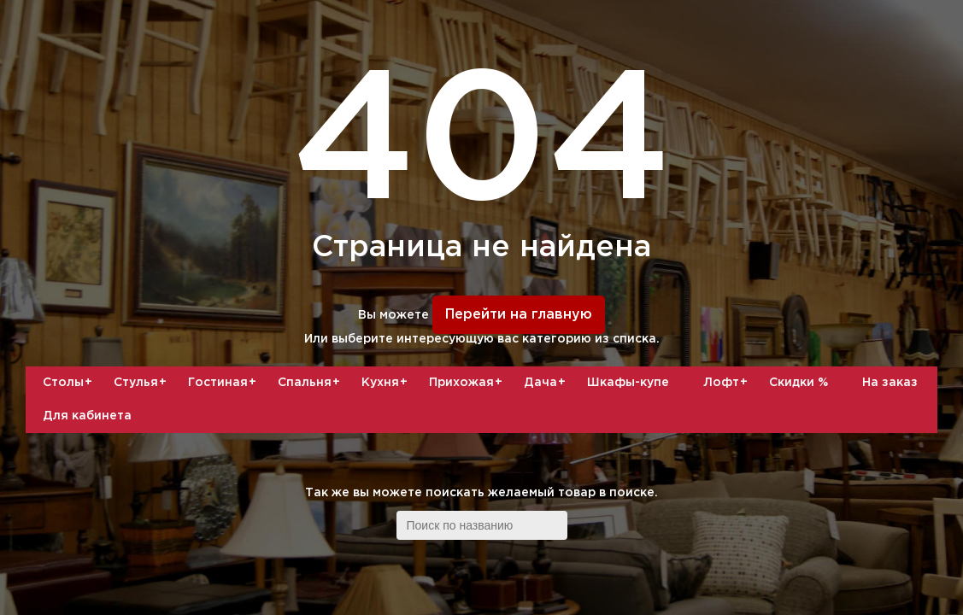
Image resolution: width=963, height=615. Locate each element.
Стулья (142, 383)
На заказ (890, 383)
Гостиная (224, 383)
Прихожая (468, 383)
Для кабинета (87, 416)
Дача (547, 383)
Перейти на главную (518, 314)
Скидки (798, 383)
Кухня (386, 383)
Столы (70, 383)
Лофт (727, 383)
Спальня (311, 383)
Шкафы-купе (628, 383)
